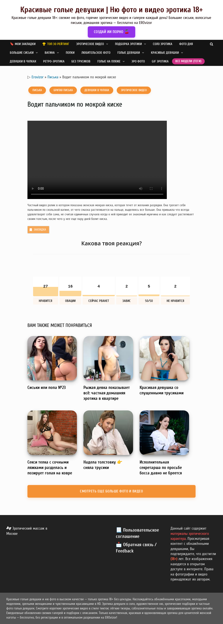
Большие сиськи (22, 53)
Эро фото (138, 61)
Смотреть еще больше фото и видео (111, 491)
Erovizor (38, 77)
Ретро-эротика (53, 61)
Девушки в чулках (23, 61)
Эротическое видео (90, 44)
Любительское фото (95, 53)
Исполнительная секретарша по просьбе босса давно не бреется (161, 467)
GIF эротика (160, 61)
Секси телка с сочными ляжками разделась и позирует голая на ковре (49, 467)
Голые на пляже (108, 61)
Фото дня (186, 44)
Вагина (50, 53)
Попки (70, 53)
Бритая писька (63, 90)
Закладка (37, 230)
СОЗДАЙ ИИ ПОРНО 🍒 (111, 32)
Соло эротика (162, 44)
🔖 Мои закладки (22, 44)
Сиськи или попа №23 (46, 387)
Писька (52, 77)
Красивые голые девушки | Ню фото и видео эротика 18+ (111, 9)
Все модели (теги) (188, 61)
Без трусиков (80, 61)
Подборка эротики (128, 44)
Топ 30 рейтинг (58, 44)
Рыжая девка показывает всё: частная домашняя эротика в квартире (106, 393)
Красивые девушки (165, 53)
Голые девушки (128, 53)
